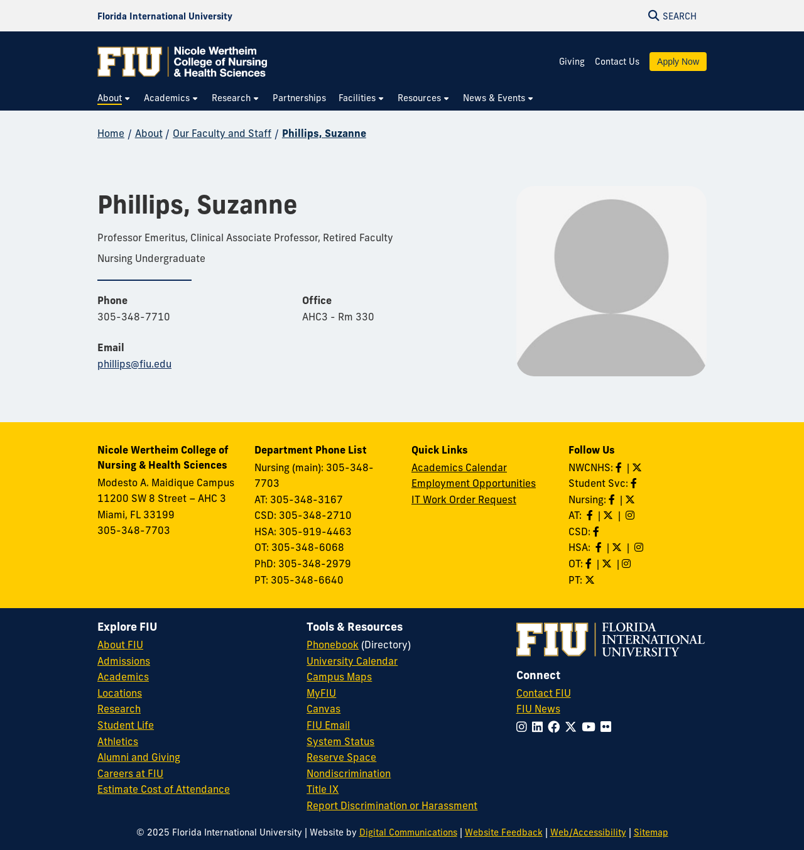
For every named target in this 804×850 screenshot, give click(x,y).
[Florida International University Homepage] (164, 15)
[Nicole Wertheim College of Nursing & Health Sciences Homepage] (182, 61)
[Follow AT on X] (609, 515)
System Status (340, 741)
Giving (572, 61)
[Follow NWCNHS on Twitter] (638, 467)
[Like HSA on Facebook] (599, 547)
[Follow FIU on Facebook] (556, 727)
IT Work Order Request (463, 499)
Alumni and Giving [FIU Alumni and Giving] (138, 757)
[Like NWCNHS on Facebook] (620, 467)
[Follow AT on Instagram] (631, 515)
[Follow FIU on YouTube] (591, 727)
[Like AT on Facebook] (591, 515)
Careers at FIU (130, 773)
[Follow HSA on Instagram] (640, 547)
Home (110, 133)
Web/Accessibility (588, 832)
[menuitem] (114, 98)
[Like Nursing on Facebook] (613, 499)
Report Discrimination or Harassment (392, 805)
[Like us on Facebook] (597, 531)
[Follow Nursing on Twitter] (631, 499)
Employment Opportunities (473, 483)
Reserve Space (341, 757)
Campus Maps (339, 676)
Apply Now (678, 62)
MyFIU (321, 693)
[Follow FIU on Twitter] (573, 727)
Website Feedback (504, 832)
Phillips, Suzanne (324, 133)
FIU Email (328, 725)
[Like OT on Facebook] (589, 563)
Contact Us (617, 61)
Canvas (323, 708)
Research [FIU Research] (119, 708)
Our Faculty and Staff (222, 133)
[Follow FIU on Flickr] (608, 727)
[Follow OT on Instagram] (627, 563)
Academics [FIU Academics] (123, 676)
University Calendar (352, 661)
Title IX (323, 789)
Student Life (125, 725)
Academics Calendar (459, 467)
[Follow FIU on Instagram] (524, 727)
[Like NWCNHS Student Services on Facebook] (635, 483)
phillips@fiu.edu (134, 363)
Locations (119, 693)
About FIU (120, 644)
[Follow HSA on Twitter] (618, 547)
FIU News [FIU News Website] (538, 708)
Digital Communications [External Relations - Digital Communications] (408, 832)
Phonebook (333, 644)
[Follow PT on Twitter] (591, 580)
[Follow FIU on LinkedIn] (540, 727)
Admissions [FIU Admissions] (123, 661)
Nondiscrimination (349, 773)
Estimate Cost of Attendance (163, 789)
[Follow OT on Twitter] (608, 563)
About (149, 133)
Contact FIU (543, 693)
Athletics (117, 741)
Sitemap (651, 832)
